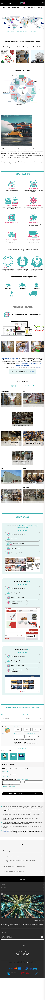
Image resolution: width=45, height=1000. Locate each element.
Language (40, 3)
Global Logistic (37, 47)
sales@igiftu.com (29, 373)
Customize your (7, 47)
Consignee (16, 797)
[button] (44, 7)
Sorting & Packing (22, 47)
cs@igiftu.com (6, 842)
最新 (9, 7)
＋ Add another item (22, 759)
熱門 (4, 7)
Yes (6, 782)
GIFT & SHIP (10, 32)
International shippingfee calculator (23, 34)
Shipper (7, 797)
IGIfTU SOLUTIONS (21, 32)
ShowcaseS (33, 32)
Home (3, 14)
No (11, 782)
